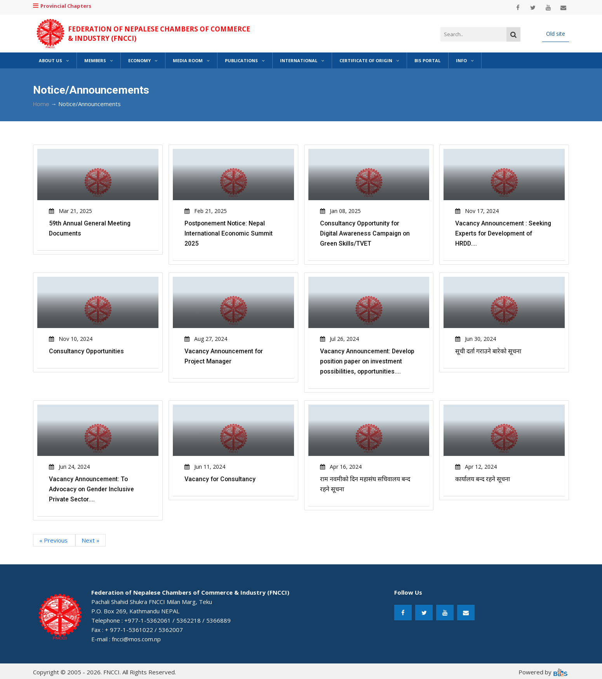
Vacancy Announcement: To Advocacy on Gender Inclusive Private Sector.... (92, 489)
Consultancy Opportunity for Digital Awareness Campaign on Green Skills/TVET (365, 233)
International (302, 60)
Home (41, 104)
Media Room (191, 60)
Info (464, 60)
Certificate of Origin (369, 60)
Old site (555, 33)
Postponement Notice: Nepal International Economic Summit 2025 (229, 233)
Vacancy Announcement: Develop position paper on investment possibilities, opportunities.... (368, 361)
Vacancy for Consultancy (220, 479)
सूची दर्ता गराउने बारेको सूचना (488, 351)
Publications (244, 60)
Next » (90, 540)
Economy (142, 60)
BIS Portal (427, 60)
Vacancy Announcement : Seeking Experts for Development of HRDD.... (503, 233)
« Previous (54, 540)
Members (98, 60)
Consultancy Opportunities (87, 351)
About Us (54, 60)
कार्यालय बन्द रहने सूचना (483, 479)
